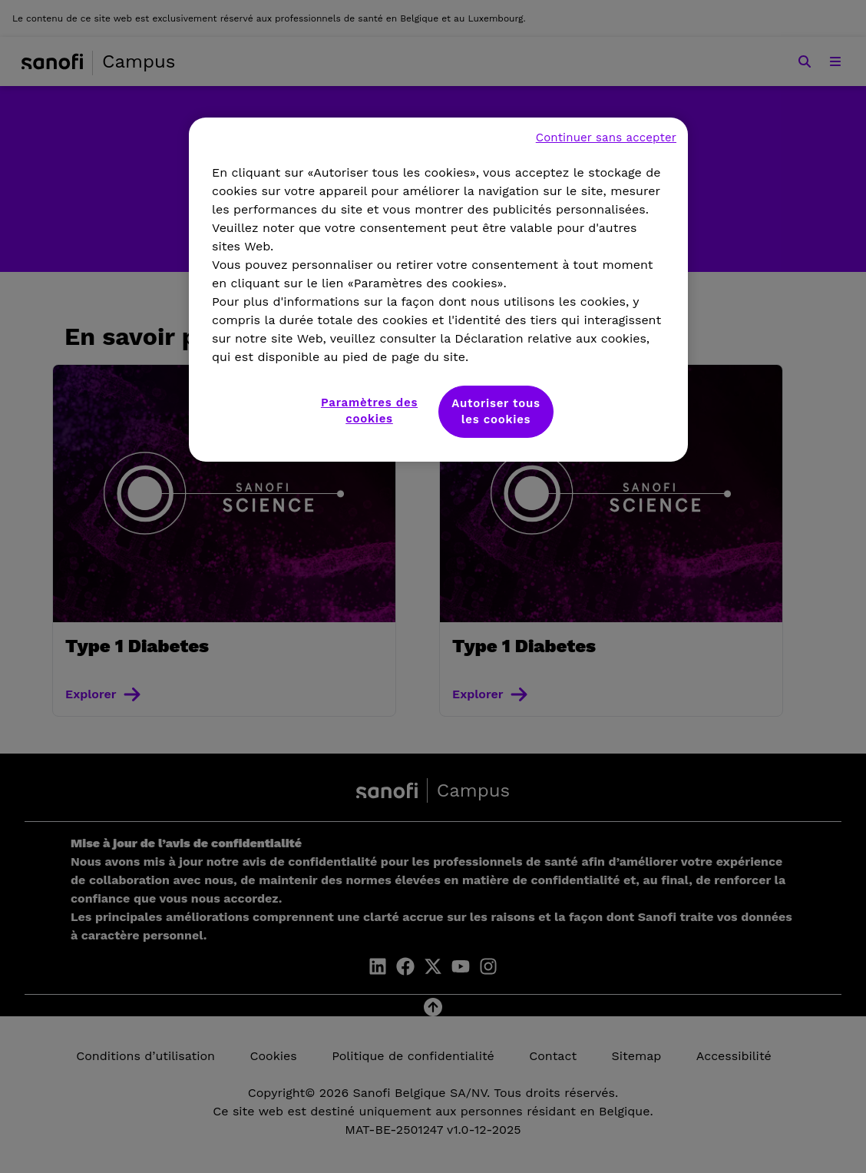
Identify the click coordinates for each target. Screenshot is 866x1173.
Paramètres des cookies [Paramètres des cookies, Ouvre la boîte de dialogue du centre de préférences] (369, 411)
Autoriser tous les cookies (495, 411)
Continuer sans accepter (606, 137)
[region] (438, 290)
